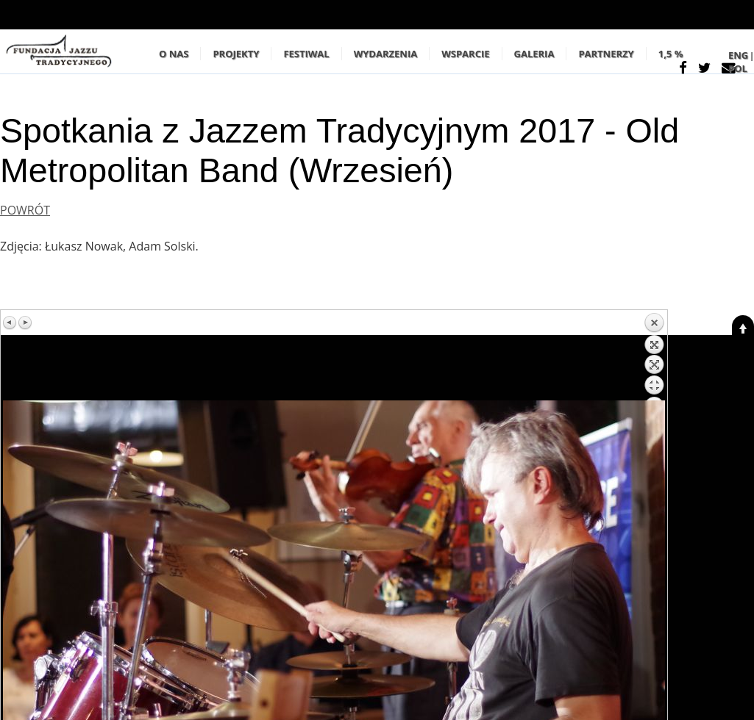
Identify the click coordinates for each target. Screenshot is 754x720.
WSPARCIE (465, 53)
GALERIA (534, 53)
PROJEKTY (236, 53)
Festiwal (306, 53)
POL (737, 68)
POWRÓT (25, 210)
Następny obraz (25, 322)
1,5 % (670, 53)
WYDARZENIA (386, 53)
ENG (738, 55)
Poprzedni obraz (10, 322)
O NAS (173, 53)
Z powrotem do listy (654, 356)
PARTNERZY (605, 53)
